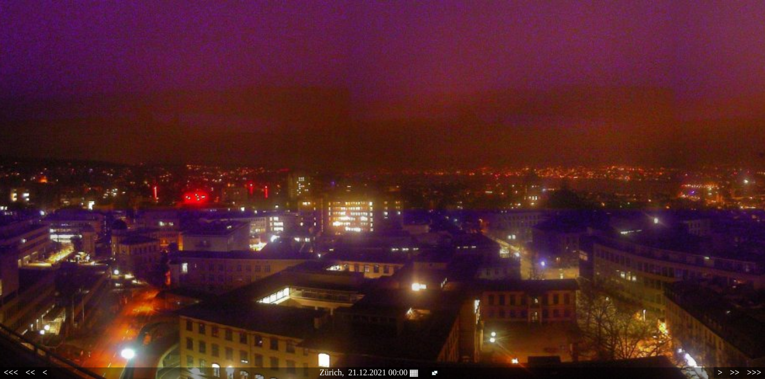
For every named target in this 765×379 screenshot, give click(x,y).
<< (30, 372)
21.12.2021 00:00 (383, 372)
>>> (754, 372)
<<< (11, 372)
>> (734, 372)
